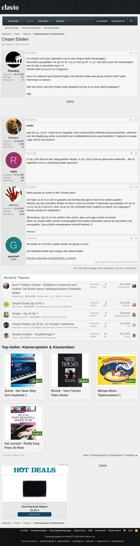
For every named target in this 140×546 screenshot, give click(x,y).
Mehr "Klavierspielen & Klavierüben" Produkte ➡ (110, 455)
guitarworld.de (63, 541)
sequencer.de (102, 541)
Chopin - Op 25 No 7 (25, 313)
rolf (128, 326)
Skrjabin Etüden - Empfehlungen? (33, 334)
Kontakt (24, 530)
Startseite (13, 21)
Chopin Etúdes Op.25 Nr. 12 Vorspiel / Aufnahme (43, 324)
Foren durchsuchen (31, 28)
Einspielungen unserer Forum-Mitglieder (54, 306)
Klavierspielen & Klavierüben (54, 317)
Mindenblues (17, 296)
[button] (21, 21)
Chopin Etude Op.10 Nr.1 (28, 303)
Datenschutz (80, 530)
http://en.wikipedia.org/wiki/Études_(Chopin (51, 258)
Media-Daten (114, 530)
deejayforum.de (117, 541)
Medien (60, 21)
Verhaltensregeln (51, 28)
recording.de (77, 541)
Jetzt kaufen (34, 514)
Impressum (100, 530)
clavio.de (89, 541)
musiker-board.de (47, 541)
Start (130, 530)
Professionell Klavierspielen (43, 338)
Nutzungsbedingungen (60, 530)
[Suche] (131, 21)
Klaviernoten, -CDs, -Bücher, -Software (54, 296)
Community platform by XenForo (70, 537)
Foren (29, 21)
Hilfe (90, 530)
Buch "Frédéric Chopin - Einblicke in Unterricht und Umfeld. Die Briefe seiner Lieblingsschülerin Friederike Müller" (46, 289)
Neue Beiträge (12, 28)
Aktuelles (43, 21)
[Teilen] (131, 53)
